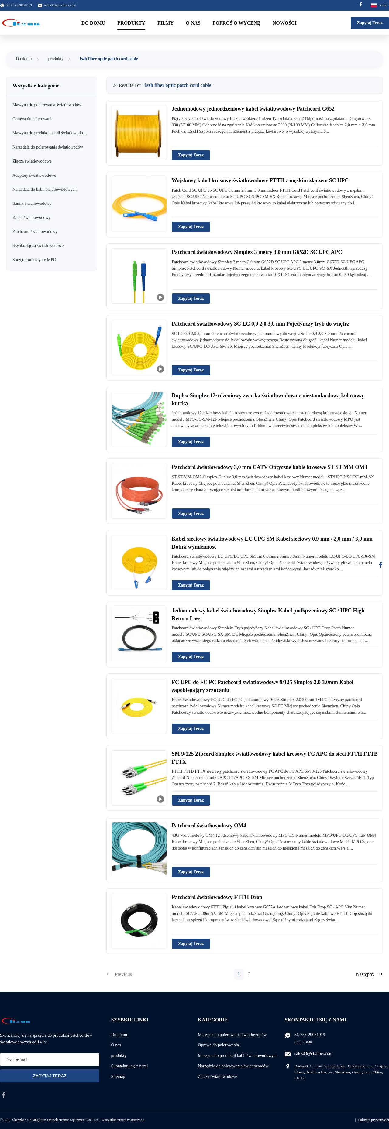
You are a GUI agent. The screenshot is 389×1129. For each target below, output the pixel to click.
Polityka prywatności (373, 1120)
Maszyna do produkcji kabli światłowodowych (237, 1055)
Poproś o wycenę (236, 23)
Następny (369, 974)
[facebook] (3, 1095)
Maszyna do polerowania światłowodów (232, 1034)
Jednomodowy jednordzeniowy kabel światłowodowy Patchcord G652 (253, 109)
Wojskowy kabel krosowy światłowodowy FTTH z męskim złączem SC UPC (260, 180)
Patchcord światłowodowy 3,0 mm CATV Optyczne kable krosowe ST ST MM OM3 (269, 467)
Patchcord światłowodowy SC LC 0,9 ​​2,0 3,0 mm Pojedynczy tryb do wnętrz (260, 324)
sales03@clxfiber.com (60, 5)
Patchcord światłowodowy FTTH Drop (217, 897)
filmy (165, 23)
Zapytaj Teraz (370, 23)
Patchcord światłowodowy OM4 (209, 826)
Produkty (131, 23)
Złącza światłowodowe (217, 1076)
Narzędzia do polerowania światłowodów (233, 1066)
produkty (56, 58)
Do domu (93, 23)
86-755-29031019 (309, 1034)
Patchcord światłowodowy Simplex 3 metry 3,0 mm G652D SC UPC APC (257, 252)
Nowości (285, 23)
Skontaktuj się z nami (129, 1066)
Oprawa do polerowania (218, 1045)
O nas (193, 23)
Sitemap (118, 1076)
